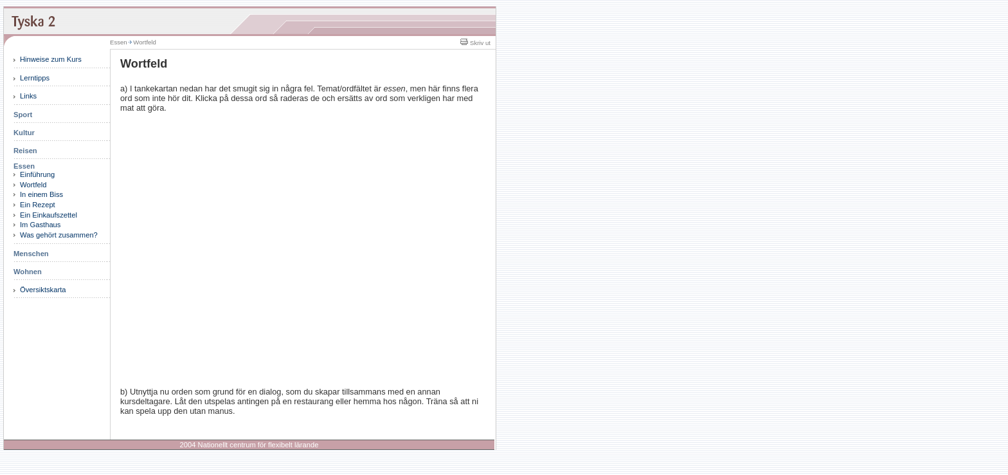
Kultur (24, 132)
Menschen (31, 253)
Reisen (25, 150)
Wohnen (28, 271)
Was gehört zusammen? (59, 235)
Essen (24, 166)
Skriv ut (475, 42)
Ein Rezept (37, 205)
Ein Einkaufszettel (48, 215)
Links (28, 96)
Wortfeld (33, 185)
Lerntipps (35, 78)
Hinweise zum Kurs (51, 59)
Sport (23, 114)
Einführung (37, 174)
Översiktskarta (43, 289)
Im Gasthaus (40, 224)
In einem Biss (41, 194)
